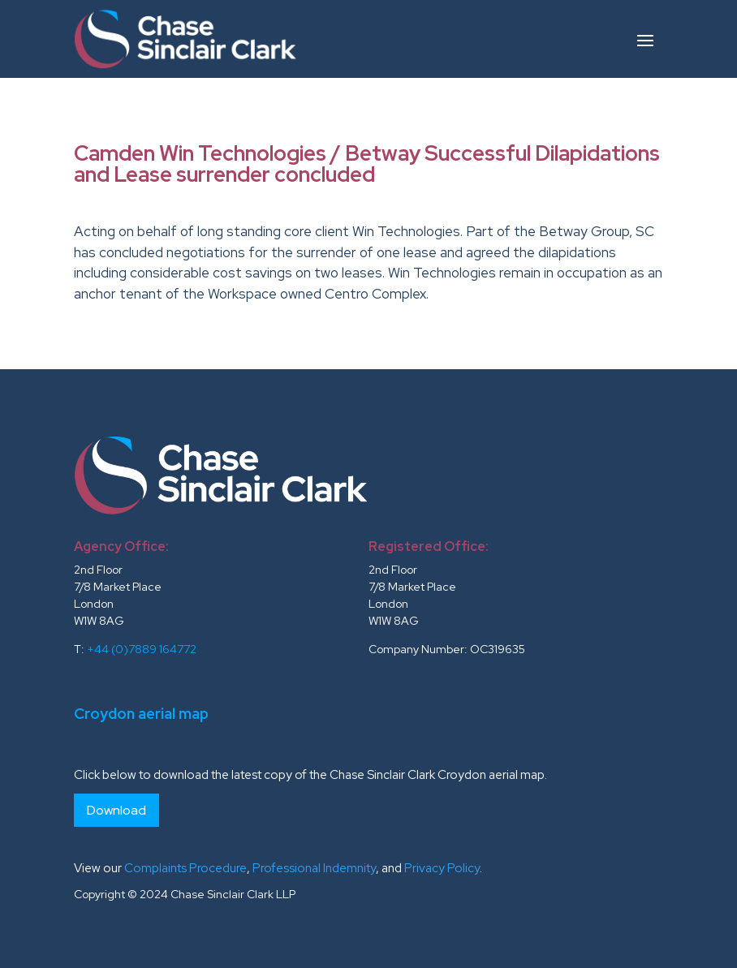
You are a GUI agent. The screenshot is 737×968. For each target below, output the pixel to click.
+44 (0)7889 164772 (141, 649)
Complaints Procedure (185, 868)
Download (116, 810)
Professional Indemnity (314, 868)
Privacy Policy (442, 868)
